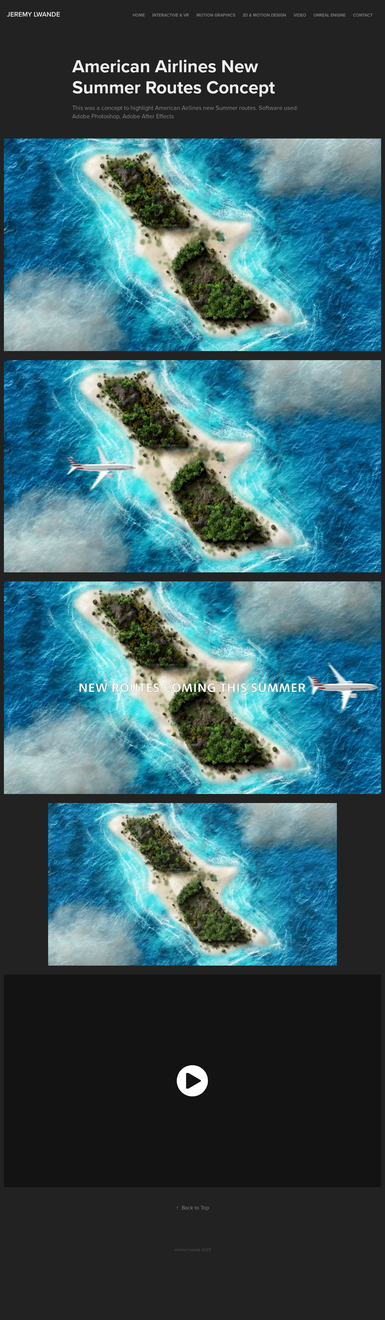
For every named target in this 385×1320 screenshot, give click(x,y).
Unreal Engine (329, 15)
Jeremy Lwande (33, 14)
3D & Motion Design (264, 15)
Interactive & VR (170, 15)
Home (139, 15)
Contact (363, 15)
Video (300, 15)
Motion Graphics (215, 15)
